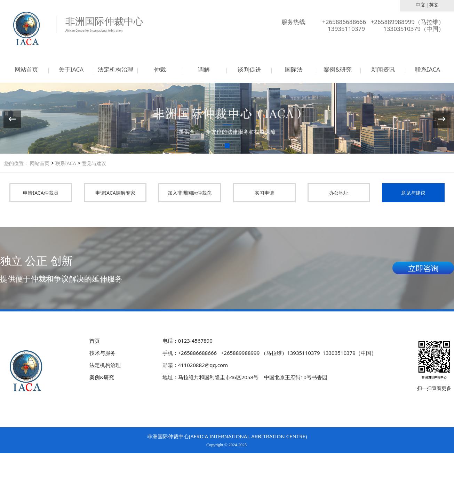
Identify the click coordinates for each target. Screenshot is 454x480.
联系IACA (427, 69)
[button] (227, 145)
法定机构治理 (115, 69)
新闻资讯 (383, 69)
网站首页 (26, 69)
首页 (94, 340)
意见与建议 (93, 163)
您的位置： (16, 163)
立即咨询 (423, 268)
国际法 (294, 69)
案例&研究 (338, 69)
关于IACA (70, 69)
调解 (204, 69)
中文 (420, 5)
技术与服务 (102, 352)
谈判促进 (249, 69)
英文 (434, 5)
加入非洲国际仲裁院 (190, 192)
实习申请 (264, 192)
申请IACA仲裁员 (40, 192)
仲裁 (160, 69)
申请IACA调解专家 (115, 192)
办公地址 (339, 192)
